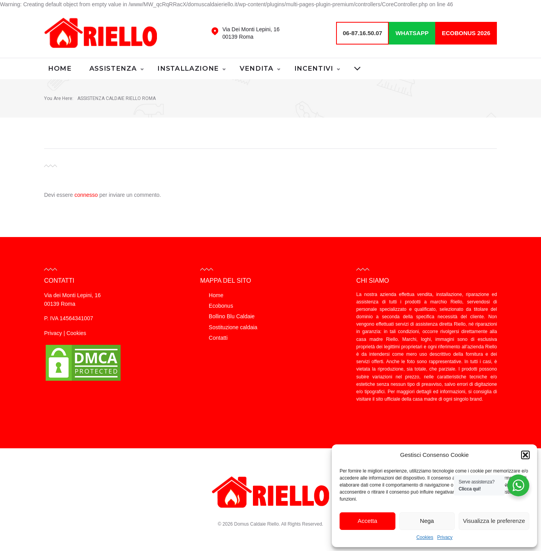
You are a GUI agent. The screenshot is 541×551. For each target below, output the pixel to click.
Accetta (367, 520)
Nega (427, 520)
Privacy (444, 537)
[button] (525, 455)
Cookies (424, 537)
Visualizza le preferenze (494, 520)
